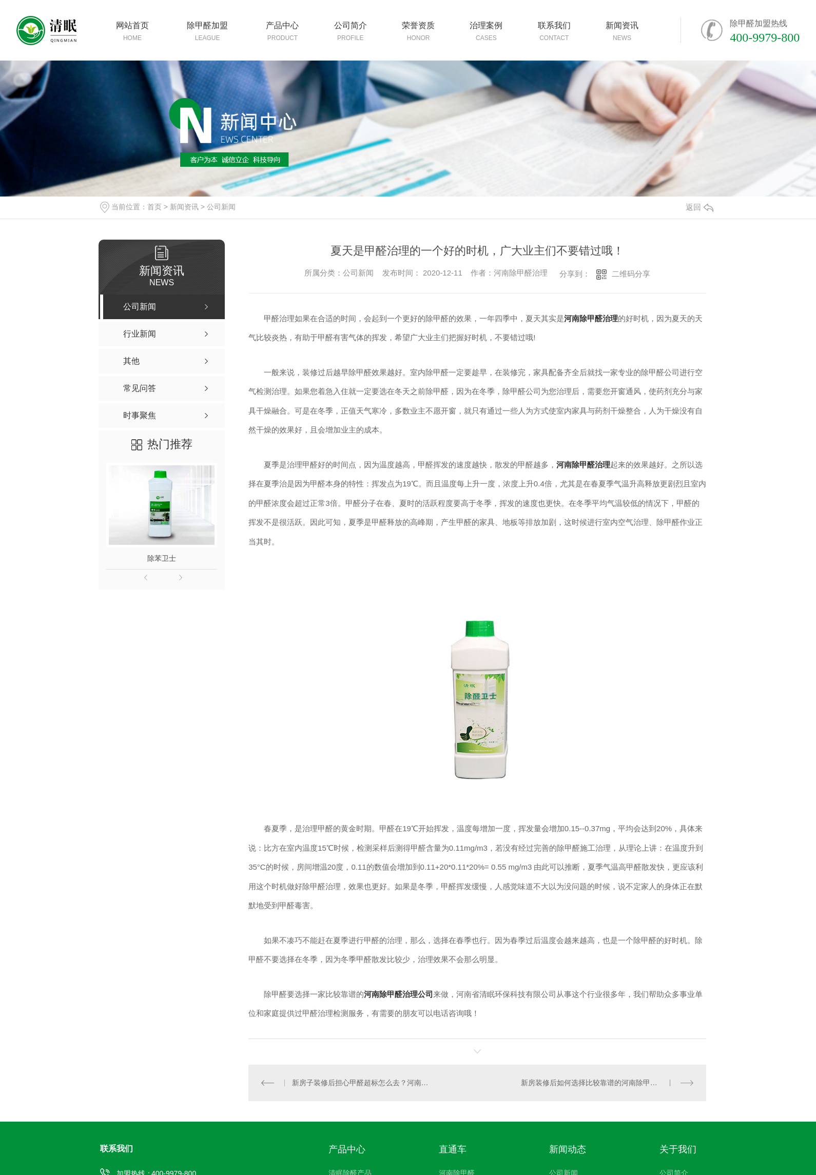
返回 (699, 207)
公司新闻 (221, 207)
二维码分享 (631, 273)
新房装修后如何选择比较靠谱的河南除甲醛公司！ (600, 1082)
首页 (154, 207)
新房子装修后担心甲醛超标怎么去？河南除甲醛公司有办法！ (363, 1082)
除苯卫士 (161, 558)
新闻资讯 (184, 207)
